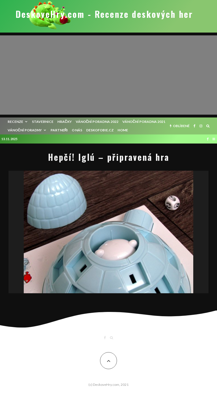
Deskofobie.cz (100, 130)
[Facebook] (195, 125)
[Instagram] (201, 125)
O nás (77, 130)
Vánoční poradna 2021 (143, 121)
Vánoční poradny (25, 130)
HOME (123, 130)
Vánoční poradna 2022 (97, 121)
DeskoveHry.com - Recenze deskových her (104, 14)
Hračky (64, 121)
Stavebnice (42, 121)
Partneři (59, 130)
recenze (15, 121)
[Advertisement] (108, 75)
